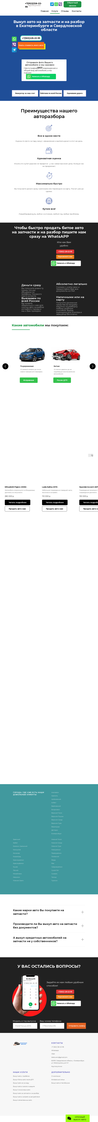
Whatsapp (55, 1050)
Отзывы (65, 11)
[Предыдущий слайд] (5, 366)
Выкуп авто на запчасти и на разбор (26, 1093)
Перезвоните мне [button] (65, 257)
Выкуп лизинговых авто (21, 1089)
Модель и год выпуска (24, 1021)
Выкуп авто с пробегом (21, 1076)
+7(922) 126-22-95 (65, 251)
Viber (53, 1053)
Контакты (76, 11)
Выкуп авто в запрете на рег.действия (26, 1096)
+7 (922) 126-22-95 (57, 1047)
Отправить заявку (77, 1026)
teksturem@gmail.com (59, 1057)
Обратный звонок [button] (72, 4)
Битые (57, 366)
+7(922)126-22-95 (31, 38)
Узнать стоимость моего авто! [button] (31, 45)
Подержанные (27, 366)
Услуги (54, 11)
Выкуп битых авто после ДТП (23, 1079)
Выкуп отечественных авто (22, 1100)
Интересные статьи (58, 1079)
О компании (55, 1076)
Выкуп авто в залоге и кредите (24, 1086)
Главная (45, 11)
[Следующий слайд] (93, 366)
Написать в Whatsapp (41, 76)
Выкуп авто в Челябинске (60, 1083)
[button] (17, 508)
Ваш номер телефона (50, 1021)
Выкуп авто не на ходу (21, 1083)
